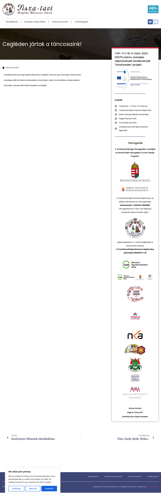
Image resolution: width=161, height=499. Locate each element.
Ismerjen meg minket (34, 21)
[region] (32, 481)
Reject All (33, 489)
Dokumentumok (60, 21)
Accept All (49, 489)
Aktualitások (12, 21)
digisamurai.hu (152, 486)
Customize (16, 489)
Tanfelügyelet (81, 21)
